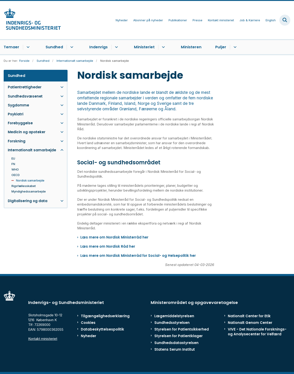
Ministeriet (144, 47)
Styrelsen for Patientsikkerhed (181, 329)
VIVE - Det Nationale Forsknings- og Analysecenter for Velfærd (257, 331)
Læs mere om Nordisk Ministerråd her (114, 237)
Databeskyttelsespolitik (100, 329)
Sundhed (54, 47)
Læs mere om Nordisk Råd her (107, 246)
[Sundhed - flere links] (71, 47)
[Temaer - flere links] (27, 47)
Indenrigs (98, 47)
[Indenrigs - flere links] (115, 47)
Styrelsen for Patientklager (178, 335)
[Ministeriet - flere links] (162, 47)
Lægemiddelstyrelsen (174, 316)
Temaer (11, 47)
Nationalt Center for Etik (249, 316)
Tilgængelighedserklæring (100, 316)
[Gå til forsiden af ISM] (30, 20)
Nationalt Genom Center (250, 322)
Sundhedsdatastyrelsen (176, 342)
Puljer (220, 47)
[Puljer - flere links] (234, 47)
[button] (60, 87)
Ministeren (191, 47)
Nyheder (88, 335)
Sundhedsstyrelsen (172, 322)
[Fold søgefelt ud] (284, 20)
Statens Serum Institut (174, 349)
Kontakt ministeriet (42, 338)
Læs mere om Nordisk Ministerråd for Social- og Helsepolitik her (138, 255)
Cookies (88, 322)
